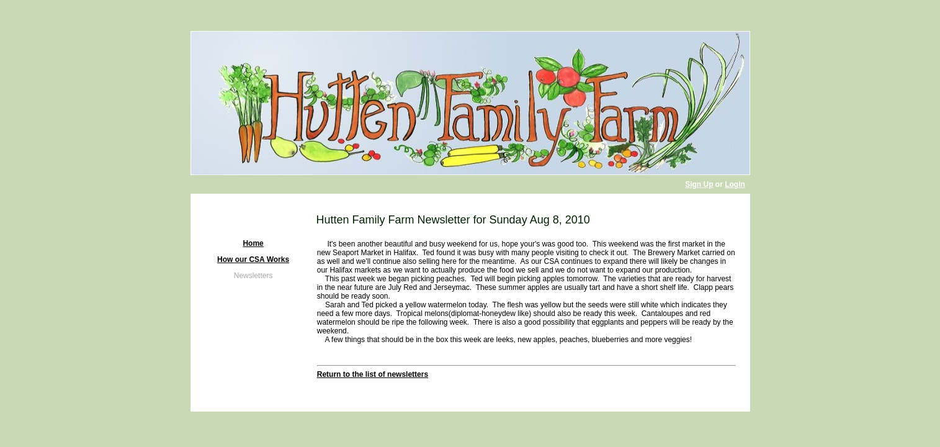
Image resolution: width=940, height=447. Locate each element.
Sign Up (699, 184)
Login (735, 184)
